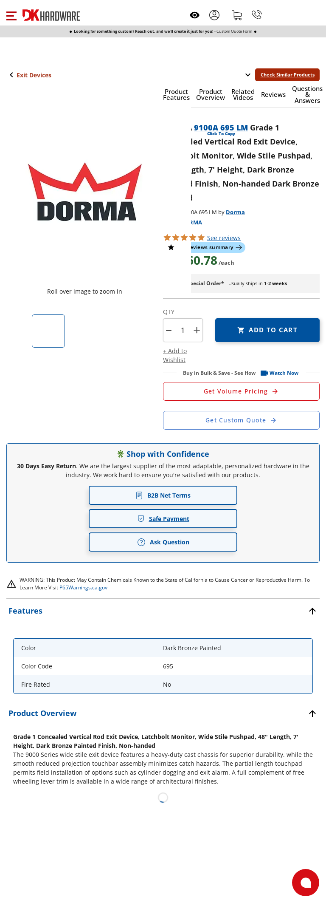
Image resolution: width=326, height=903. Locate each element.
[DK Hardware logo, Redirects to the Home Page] (51, 15)
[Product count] (182, 330)
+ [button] (196, 330)
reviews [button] (224, 238)
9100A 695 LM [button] (221, 127)
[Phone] (257, 15)
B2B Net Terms (163, 495)
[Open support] (305, 882)
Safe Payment (163, 519)
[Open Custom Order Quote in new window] (241, 420)
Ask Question (163, 542)
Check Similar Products (288, 74)
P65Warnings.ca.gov (83, 587)
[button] (11, 15)
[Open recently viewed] (194, 15)
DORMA (191, 222)
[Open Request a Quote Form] (241, 391)
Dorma (235, 212)
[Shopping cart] (237, 15)
